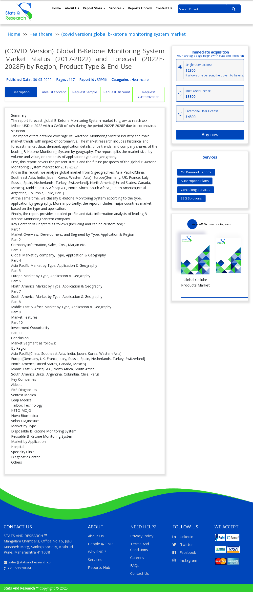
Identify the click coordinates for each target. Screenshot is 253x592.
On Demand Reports (196, 172)
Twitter (182, 544)
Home (56, 8)
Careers (137, 557)
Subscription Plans (195, 181)
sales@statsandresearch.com (28, 562)
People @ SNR (100, 543)
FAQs (134, 565)
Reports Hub (99, 567)
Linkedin (182, 536)
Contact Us (164, 8)
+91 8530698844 (17, 568)
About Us (72, 8)
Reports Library (140, 8)
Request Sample (84, 92)
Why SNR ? (97, 551)
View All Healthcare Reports (211, 224)
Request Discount (117, 92)
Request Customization (148, 94)
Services (116, 8)
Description (21, 92)
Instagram (184, 560)
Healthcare (40, 34)
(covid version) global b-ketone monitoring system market (123, 34)
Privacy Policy (141, 535)
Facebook (184, 552)
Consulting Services (195, 189)
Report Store (94, 8)
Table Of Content (53, 92)
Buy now (210, 134)
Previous (238, 224)
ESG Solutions (191, 198)
